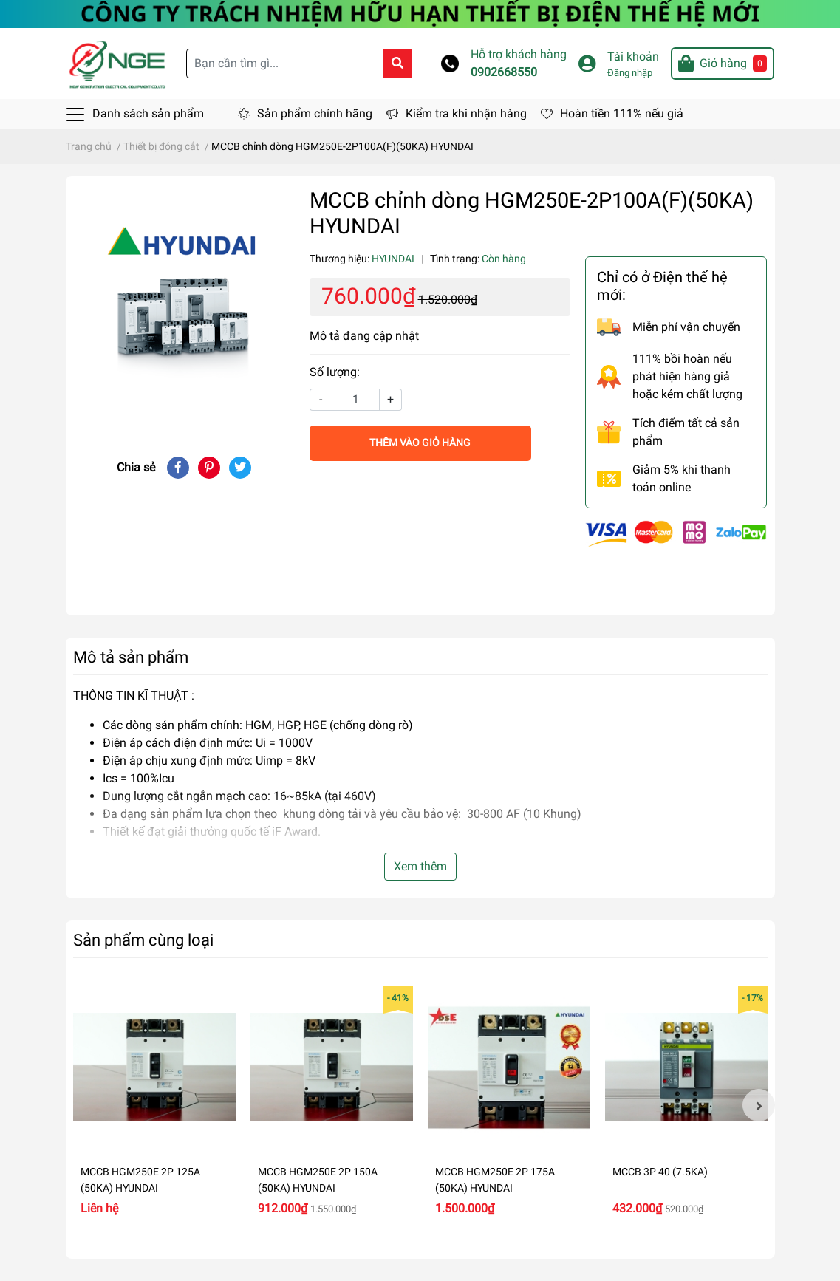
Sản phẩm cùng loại (143, 939)
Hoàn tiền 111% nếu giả (621, 113)
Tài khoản (633, 56)
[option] (154, 1105)
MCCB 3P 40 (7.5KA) (660, 1172)
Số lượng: (335, 372)
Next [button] (758, 1105)
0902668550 (504, 72)
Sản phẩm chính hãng (314, 113)
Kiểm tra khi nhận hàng (466, 113)
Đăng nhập (629, 72)
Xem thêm (420, 866)
